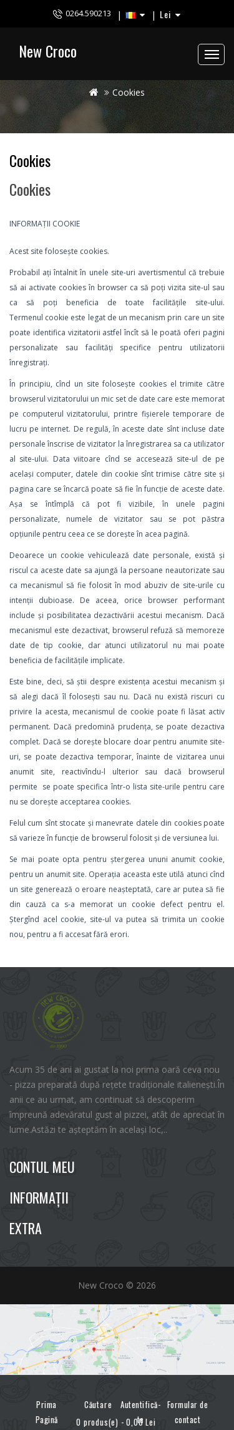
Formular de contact (187, 1412)
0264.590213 (88, 13)
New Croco (48, 50)
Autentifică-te (140, 1412)
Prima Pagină (47, 1412)
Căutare (93, 1399)
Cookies (128, 92)
